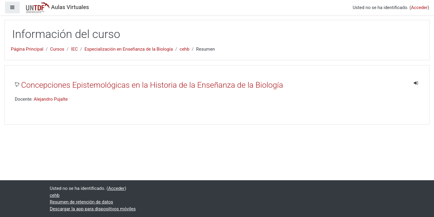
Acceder (419, 7)
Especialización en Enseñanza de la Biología (128, 49)
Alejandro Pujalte (51, 99)
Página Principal (27, 49)
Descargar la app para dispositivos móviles (93, 209)
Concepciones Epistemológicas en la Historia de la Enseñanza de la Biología (152, 85)
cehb (185, 49)
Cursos (57, 49)
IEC (74, 49)
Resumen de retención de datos (81, 202)
